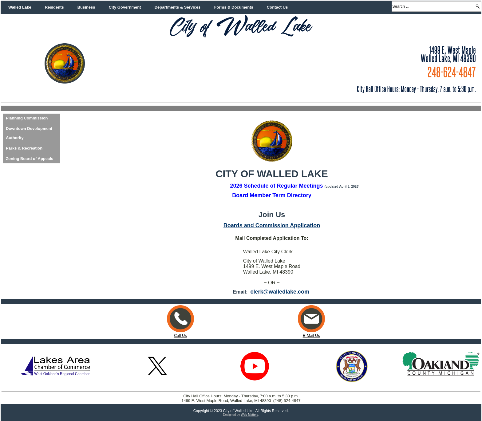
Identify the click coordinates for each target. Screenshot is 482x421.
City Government (125, 7)
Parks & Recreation (24, 148)
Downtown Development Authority (29, 133)
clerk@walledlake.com (279, 292)
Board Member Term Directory (271, 195)
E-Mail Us (311, 333)
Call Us (180, 335)
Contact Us (277, 7)
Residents (54, 7)
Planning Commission (27, 118)
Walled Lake (19, 7)
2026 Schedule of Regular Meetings (276, 186)
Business (86, 7)
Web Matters (250, 414)
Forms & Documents (233, 7)
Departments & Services (178, 7)
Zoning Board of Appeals (29, 158)
